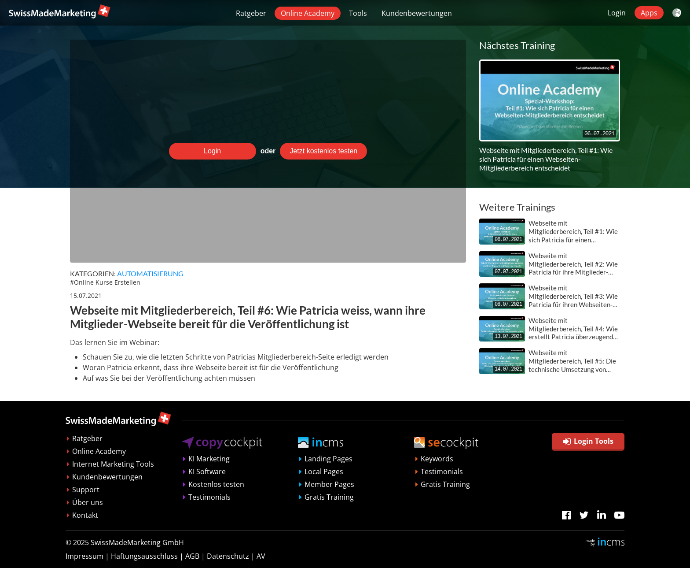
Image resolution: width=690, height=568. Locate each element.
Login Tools (588, 441)
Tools (358, 13)
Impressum (84, 556)
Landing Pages (328, 459)
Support (85, 489)
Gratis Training (329, 497)
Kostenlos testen (216, 484)
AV (261, 556)
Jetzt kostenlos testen (323, 151)
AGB (192, 556)
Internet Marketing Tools (113, 464)
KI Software (207, 471)
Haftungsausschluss (144, 556)
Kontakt (85, 515)
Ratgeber (251, 13)
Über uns (87, 502)
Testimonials (209, 497)
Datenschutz (228, 556)
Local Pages (324, 471)
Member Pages (329, 484)
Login (617, 12)
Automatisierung (150, 273)
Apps (649, 13)
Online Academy (307, 13)
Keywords (437, 459)
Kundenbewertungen (417, 13)
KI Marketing (209, 459)
